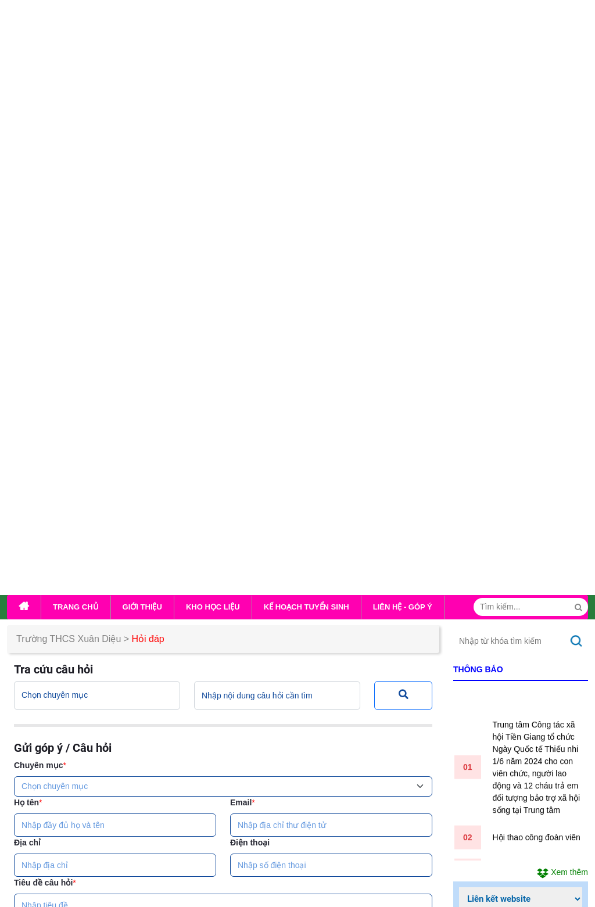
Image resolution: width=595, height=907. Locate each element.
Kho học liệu (213, 80)
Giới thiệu (142, 80)
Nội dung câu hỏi (48, 395)
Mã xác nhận (47, 523)
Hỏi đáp (148, 112)
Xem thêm (562, 345)
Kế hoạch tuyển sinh (306, 80)
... (254, 868)
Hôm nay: (494, 482)
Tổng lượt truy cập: (517, 533)
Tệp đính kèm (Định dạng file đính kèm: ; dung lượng (220, 470)
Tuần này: (495, 499)
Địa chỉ (27, 315)
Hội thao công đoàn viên (536, 313)
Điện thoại (250, 315)
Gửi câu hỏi (182, 618)
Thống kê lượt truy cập (510, 444)
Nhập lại (255, 618)
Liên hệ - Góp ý (402, 80)
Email (242, 275)
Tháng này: (497, 516)
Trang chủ (76, 80)
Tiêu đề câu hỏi (45, 355)
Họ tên (28, 275)
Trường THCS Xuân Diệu (68, 112)
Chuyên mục (40, 238)
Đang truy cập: (504, 466)
